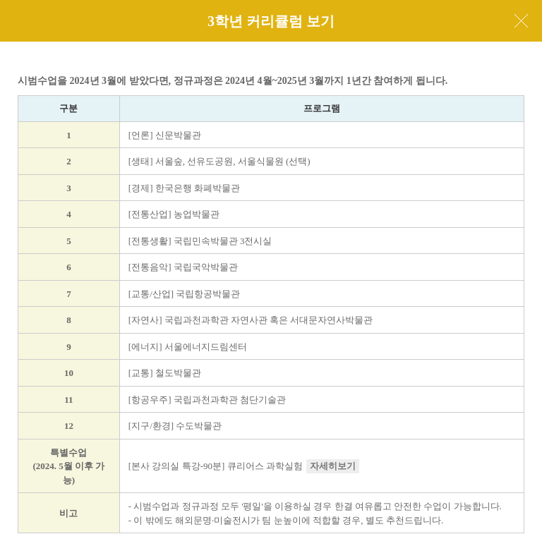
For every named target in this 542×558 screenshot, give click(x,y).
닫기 (521, 21)
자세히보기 (333, 466)
